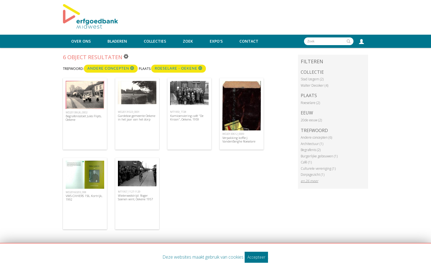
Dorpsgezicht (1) (312, 174)
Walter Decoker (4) (314, 85)
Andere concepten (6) (316, 137)
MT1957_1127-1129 (129, 191)
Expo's (216, 41)
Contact (248, 41)
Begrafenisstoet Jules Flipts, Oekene (83, 118)
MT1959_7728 (178, 112)
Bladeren (117, 41)
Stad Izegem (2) (312, 79)
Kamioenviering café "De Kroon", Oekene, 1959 (186, 117)
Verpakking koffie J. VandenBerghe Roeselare (238, 139)
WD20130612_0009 (233, 134)
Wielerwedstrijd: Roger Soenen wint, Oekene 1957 (135, 197)
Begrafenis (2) (311, 149)
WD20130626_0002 (76, 112)
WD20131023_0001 (129, 112)
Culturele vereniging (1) (318, 168)
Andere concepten (110, 68)
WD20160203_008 (76, 192)
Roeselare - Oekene (178, 68)
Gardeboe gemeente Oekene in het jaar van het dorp (136, 117)
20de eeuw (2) (311, 120)
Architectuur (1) (312, 143)
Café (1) (306, 162)
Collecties (155, 41)
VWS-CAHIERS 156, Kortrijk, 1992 (84, 197)
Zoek (188, 41)
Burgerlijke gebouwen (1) (319, 156)
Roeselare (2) (310, 102)
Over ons (81, 41)
